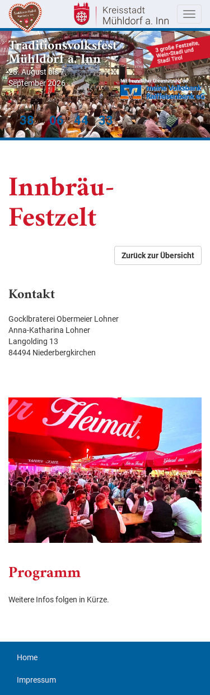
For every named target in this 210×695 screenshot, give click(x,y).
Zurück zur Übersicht (158, 255)
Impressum (36, 679)
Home (27, 657)
